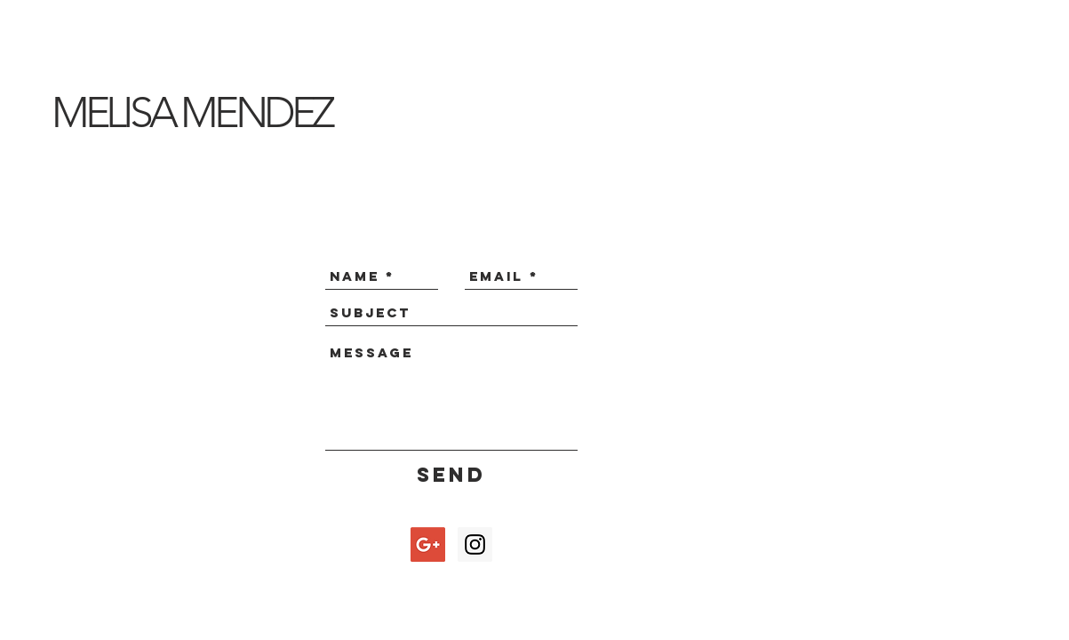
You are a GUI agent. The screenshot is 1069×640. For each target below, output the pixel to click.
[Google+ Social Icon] (428, 544)
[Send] (452, 474)
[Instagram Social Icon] (475, 544)
